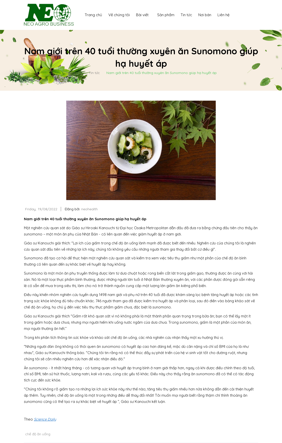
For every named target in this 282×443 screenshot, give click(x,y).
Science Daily (45, 419)
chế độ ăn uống (37, 434)
